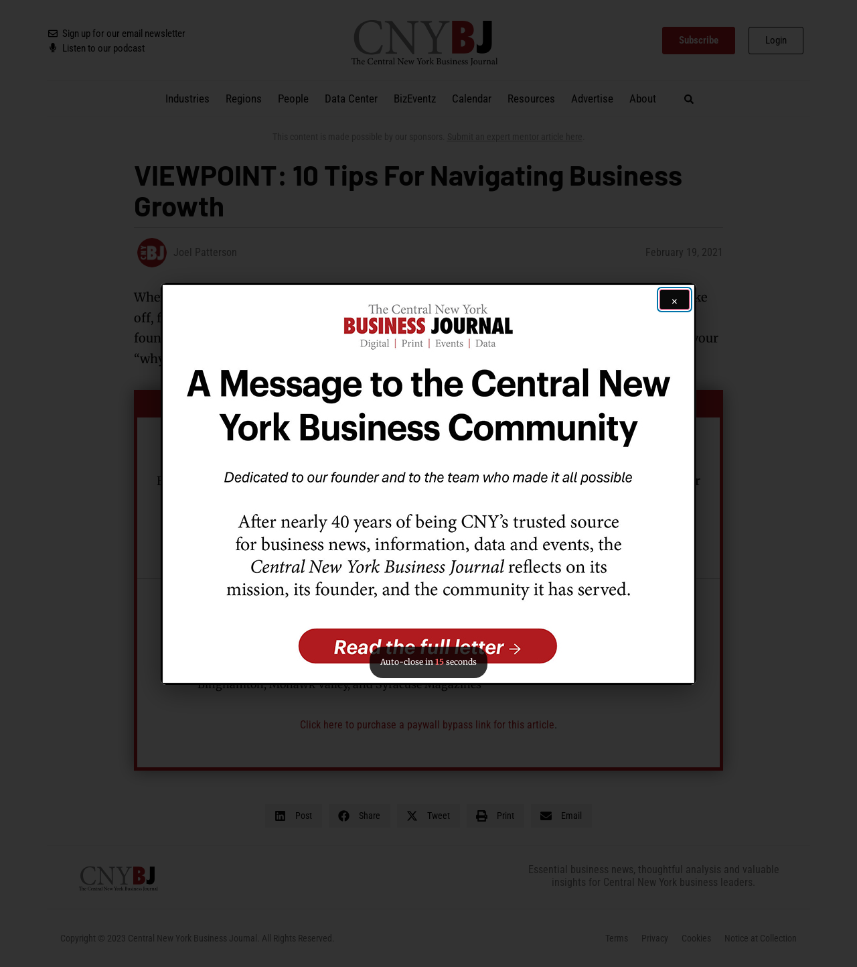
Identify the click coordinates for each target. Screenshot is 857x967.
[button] (428, 484)
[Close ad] (674, 299)
